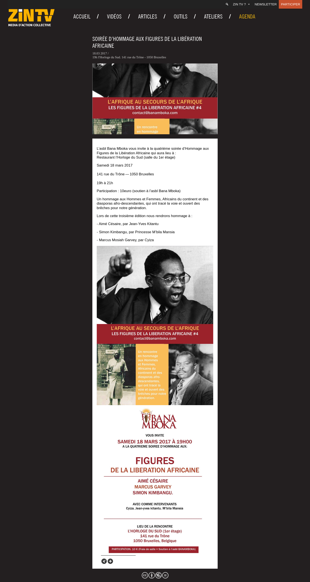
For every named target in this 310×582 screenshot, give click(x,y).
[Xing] (104, 561)
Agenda (247, 16)
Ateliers (213, 16)
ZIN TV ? (241, 4)
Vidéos (114, 16)
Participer (290, 4)
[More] (110, 561)
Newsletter (266, 4)
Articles (147, 16)
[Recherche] (227, 4)
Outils (181, 16)
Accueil (81, 16)
